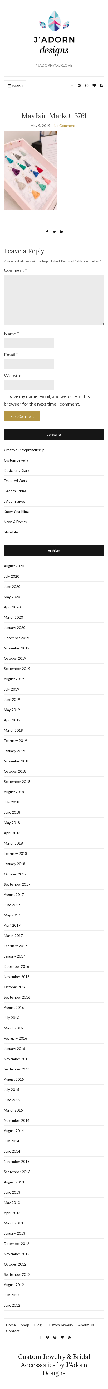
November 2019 (17, 648)
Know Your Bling (16, 511)
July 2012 (11, 1295)
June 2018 (12, 812)
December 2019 (16, 638)
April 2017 (12, 925)
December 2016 (16, 966)
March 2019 (13, 730)
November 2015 (17, 1059)
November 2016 (17, 977)
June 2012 (12, 1305)
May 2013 (12, 1203)
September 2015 (17, 1069)
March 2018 (13, 843)
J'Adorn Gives (14, 501)
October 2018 (15, 771)
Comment (15, 270)
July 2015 (11, 1090)
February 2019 (15, 740)
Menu (15, 86)
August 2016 (14, 1007)
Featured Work (15, 481)
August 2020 (14, 566)
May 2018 (12, 823)
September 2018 (17, 782)
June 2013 (12, 1192)
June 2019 (12, 699)
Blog (38, 1325)
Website (13, 375)
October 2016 (15, 987)
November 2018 (17, 761)
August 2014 (14, 1131)
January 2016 (14, 1048)
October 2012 (15, 1264)
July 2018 (11, 802)
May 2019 (12, 710)
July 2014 (11, 1141)
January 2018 (14, 864)
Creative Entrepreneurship (24, 450)
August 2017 (14, 894)
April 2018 (12, 833)
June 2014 (12, 1151)
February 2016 (15, 1038)
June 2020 (12, 586)
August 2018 (14, 792)
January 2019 (14, 751)
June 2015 (12, 1100)
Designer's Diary (16, 470)
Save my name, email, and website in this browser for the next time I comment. (47, 400)
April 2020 (12, 607)
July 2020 (11, 576)
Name (11, 333)
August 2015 (14, 1079)
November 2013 (17, 1161)
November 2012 (17, 1254)
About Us (86, 1325)
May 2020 (12, 597)
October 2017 (15, 874)
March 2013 (13, 1223)
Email (11, 355)
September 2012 (17, 1274)
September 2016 (17, 997)
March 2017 (13, 936)
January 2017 (14, 956)
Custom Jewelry (16, 460)
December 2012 (16, 1244)
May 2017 (12, 915)
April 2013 (12, 1213)
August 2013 (14, 1182)
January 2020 (14, 628)
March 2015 (13, 1110)
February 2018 (15, 853)
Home (11, 1325)
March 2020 (13, 617)
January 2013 (14, 1233)
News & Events (15, 522)
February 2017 (15, 946)
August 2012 (14, 1285)
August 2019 (14, 679)
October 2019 (15, 658)
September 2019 (17, 669)
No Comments (65, 125)
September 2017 (17, 884)
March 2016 (13, 1028)
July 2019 (11, 689)
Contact (13, 1330)
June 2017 (12, 905)
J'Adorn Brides (15, 491)
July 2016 (11, 1018)
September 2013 (17, 1172)
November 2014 (17, 1120)
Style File (11, 532)
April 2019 (12, 720)
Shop (25, 1325)
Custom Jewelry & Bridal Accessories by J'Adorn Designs (54, 1365)
